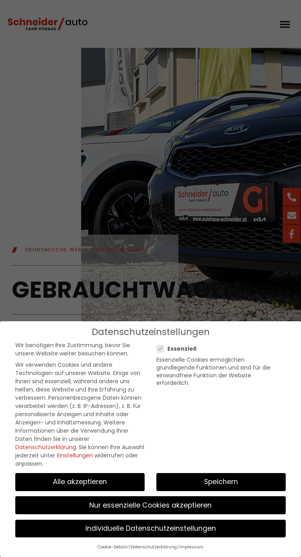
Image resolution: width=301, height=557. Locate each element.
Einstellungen (75, 453)
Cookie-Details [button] (113, 545)
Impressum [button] (191, 545)
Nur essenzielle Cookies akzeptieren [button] (150, 503)
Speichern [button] (221, 480)
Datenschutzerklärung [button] (154, 545)
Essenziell (178, 347)
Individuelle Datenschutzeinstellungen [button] (150, 526)
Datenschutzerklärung (45, 445)
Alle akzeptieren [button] (80, 480)
